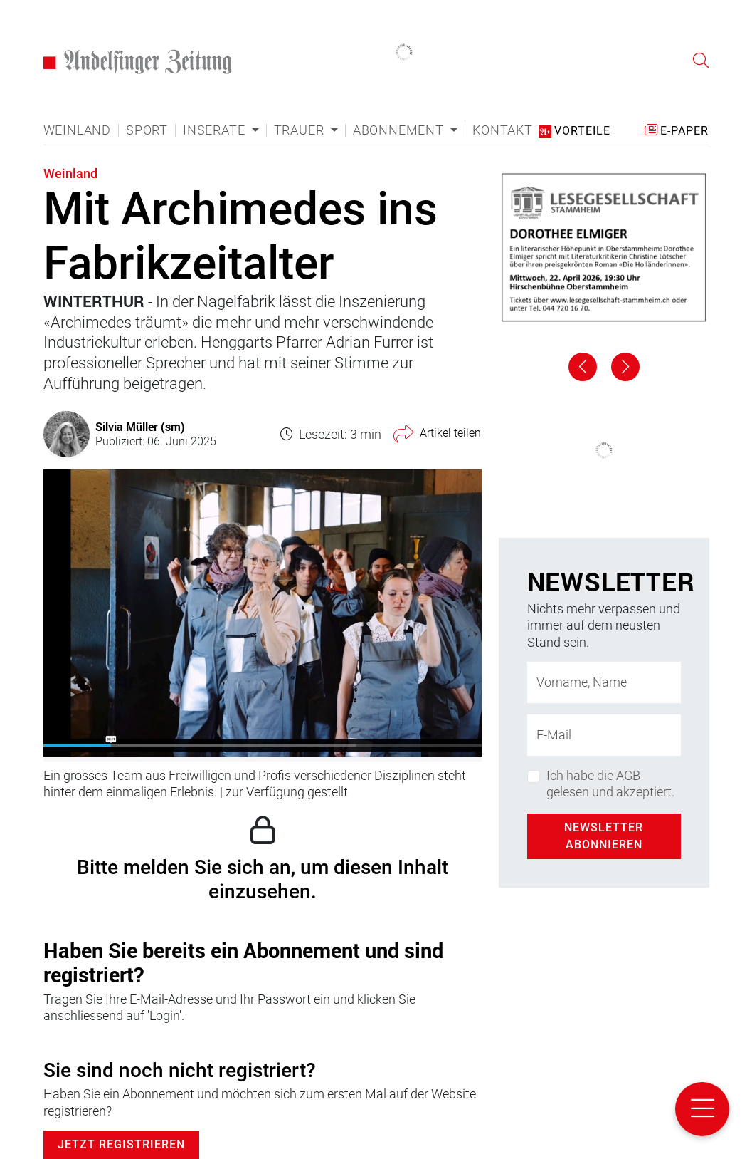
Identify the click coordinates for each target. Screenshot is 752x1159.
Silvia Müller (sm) (140, 426)
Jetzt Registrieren (121, 1144)
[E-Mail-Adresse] (604, 735)
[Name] (604, 682)
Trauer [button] (301, 130)
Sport (147, 130)
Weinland (77, 130)
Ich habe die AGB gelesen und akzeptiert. (610, 783)
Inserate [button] (215, 130)
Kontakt (502, 130)
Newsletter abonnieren (603, 836)
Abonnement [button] (400, 130)
